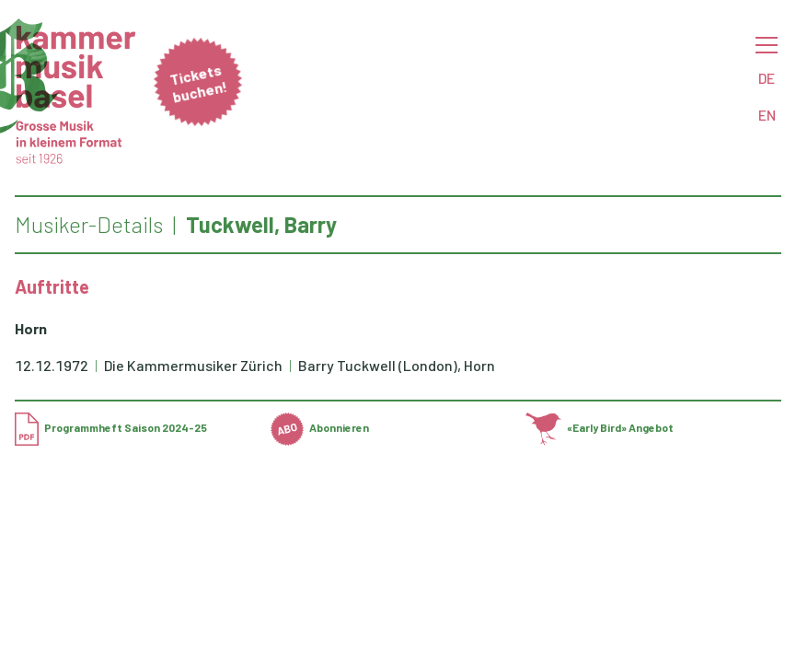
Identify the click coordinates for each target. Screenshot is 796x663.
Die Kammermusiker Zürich (194, 365)
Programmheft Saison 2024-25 (111, 427)
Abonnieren (320, 427)
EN (767, 114)
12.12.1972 (51, 365)
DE (766, 78)
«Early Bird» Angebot (599, 427)
